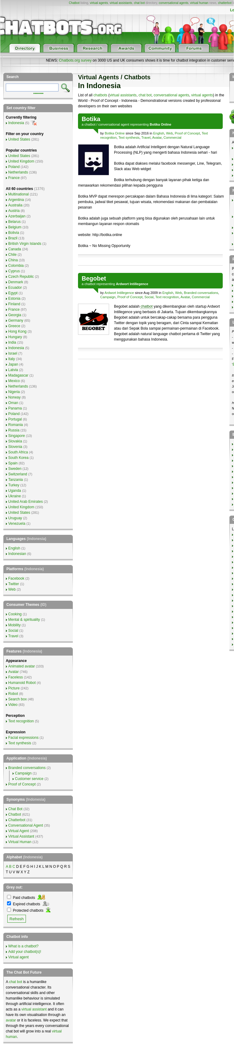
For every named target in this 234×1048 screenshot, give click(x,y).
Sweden (14, 469)
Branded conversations (201, 293)
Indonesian (17, 554)
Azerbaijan (17, 216)
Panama (15, 408)
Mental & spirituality (24, 619)
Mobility (14, 625)
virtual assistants (121, 3)
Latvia (13, 370)
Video (12, 705)
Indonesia (16, 123)
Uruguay (15, 518)
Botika (91, 119)
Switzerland (17, 474)
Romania (15, 425)
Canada (14, 249)
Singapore (16, 436)
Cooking (15, 614)
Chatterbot (16, 820)
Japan (13, 364)
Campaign (107, 297)
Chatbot (74, 3)
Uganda (14, 490)
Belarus (14, 222)
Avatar (156, 137)
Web (169, 133)
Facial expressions (23, 737)
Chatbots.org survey (75, 60)
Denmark (15, 282)
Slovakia (15, 441)
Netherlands (18, 172)
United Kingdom (21, 161)
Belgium (14, 227)
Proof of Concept (187, 133)
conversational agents (173, 3)
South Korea (18, 458)
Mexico (14, 381)
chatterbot (225, 3)
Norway (14, 397)
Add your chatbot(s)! (24, 952)
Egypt (13, 293)
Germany (15, 320)
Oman (13, 403)
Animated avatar (21, 666)
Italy (11, 359)
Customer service (29, 779)
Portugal (15, 419)
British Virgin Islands (24, 243)
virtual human (199, 3)
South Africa (18, 452)
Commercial (173, 137)
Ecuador (15, 287)
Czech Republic (21, 276)
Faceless (15, 677)
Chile (12, 254)
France (14, 178)
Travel (146, 137)
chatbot (89, 124)
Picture (14, 688)
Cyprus (14, 271)
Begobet (94, 278)
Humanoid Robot (22, 683)
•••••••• (38, 93)
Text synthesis (129, 137)
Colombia (16, 265)
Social (149, 297)
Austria (14, 211)
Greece (14, 326)
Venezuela (16, 523)
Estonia (14, 298)
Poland (14, 167)
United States (19, 139)
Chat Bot (15, 809)
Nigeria (14, 392)
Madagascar (18, 375)
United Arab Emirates (25, 501)
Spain (13, 463)
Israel (12, 353)
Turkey (13, 485)
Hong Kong (17, 331)
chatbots (100, 95)
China (13, 260)
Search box (17, 699)
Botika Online (115, 133)
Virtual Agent (18, 831)
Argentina (16, 200)
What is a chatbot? (23, 946)
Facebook (16, 578)
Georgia (14, 315)
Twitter (13, 584)
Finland (14, 304)
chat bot (139, 3)
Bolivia (13, 233)
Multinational (18, 194)
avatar (11, 1020)
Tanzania (15, 480)
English (158, 133)
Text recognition (167, 297)
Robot (13, 694)
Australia (15, 205)
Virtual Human (19, 842)
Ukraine (14, 496)
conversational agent (113, 124)
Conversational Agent (25, 825)
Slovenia (15, 447)
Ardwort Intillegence (119, 293)
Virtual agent (18, 957)
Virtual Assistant (21, 836)
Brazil (12, 238)
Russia (14, 430)
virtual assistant (34, 1009)
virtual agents (99, 3)
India (12, 342)
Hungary (15, 337)
